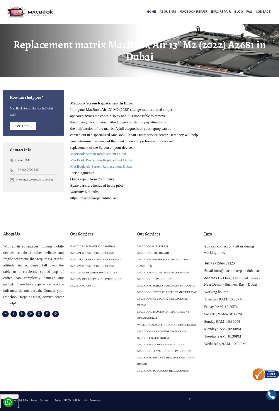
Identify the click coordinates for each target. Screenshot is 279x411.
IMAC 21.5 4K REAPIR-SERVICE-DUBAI (95, 259)
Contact (263, 11)
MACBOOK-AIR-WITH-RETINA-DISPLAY (163, 272)
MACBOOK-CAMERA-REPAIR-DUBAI (161, 344)
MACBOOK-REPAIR (82, 285)
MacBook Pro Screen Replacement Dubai (101, 160)
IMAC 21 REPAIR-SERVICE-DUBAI (92, 252)
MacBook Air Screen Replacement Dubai (101, 166)
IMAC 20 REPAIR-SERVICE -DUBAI (92, 246)
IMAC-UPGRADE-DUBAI (153, 337)
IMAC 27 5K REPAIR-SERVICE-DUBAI (94, 272)
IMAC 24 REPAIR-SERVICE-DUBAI (92, 266)
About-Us (168, 11)
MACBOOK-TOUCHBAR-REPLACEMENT (163, 370)
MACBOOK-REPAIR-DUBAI (154, 279)
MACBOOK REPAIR (194, 11)
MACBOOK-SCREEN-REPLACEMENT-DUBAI (166, 285)
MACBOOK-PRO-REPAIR (153, 252)
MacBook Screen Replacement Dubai (98, 154)
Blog (238, 11)
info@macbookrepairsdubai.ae (34, 179)
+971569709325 (27, 169)
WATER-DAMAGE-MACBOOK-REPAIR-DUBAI (166, 324)
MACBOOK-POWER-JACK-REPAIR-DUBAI (164, 351)
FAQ (249, 11)
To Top (267, 401)
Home (151, 11)
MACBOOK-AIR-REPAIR (152, 246)
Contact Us (23, 126)
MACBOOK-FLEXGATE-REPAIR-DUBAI (162, 331)
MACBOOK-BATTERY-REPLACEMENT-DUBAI (166, 292)
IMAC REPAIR (221, 11)
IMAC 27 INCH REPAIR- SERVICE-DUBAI (96, 279)
